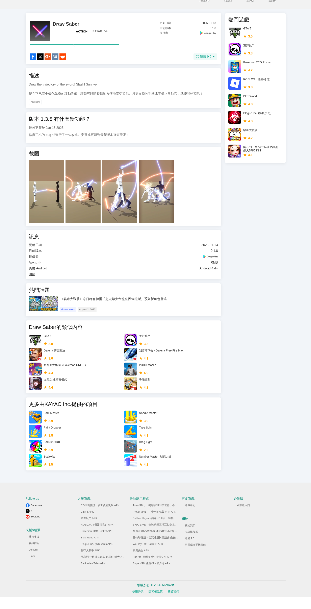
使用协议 (138, 603)
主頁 (267, 6)
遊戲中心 (190, 517)
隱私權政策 (156, 603)
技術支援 (34, 548)
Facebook (36, 517)
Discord (33, 561)
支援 (244, 6)
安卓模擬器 (191, 543)
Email (32, 567)
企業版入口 (243, 517)
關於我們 (190, 537)
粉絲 (222, 6)
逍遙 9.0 (190, 550)
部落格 (199, 6)
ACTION (82, 34)
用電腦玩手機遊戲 (195, 556)
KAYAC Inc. (100, 34)
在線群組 (34, 555)
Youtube (35, 528)
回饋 (32, 286)
